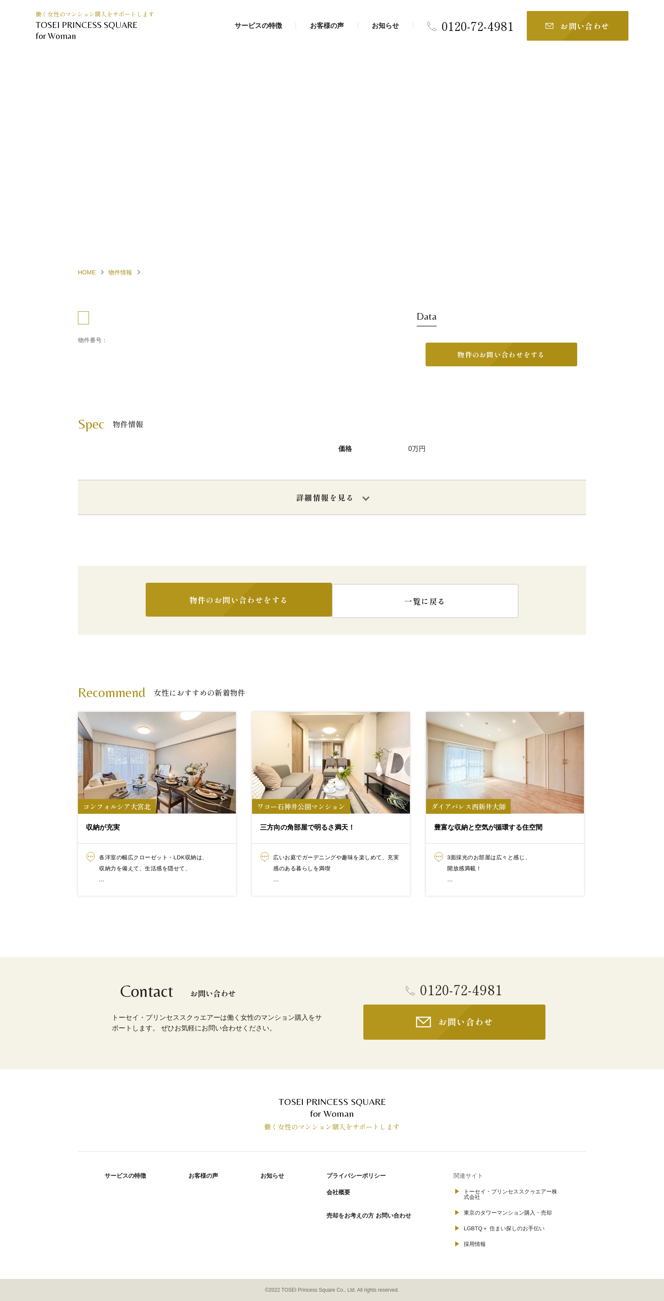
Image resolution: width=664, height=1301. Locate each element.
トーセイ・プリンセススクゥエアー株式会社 (510, 1194)
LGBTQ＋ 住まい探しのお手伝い (504, 1228)
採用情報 (475, 1244)
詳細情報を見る (325, 498)
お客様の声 (327, 25)
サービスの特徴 (258, 25)
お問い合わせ (585, 25)
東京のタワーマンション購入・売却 (508, 1213)
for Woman (99, 30)
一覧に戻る (433, 602)
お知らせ (385, 25)
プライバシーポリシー (356, 1175)
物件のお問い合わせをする (501, 355)
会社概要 (338, 1191)
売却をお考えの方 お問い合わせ (368, 1214)
